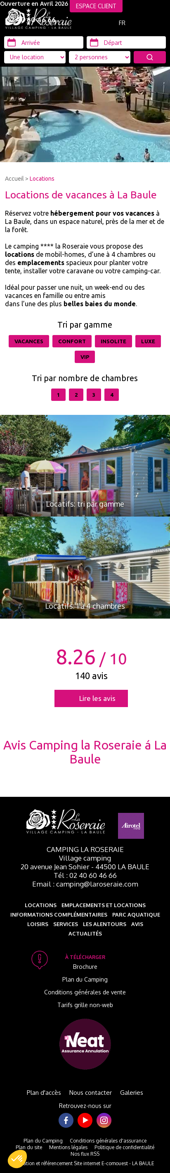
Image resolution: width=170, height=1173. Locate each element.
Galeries (131, 1092)
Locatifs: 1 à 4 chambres (85, 605)
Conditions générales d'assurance (108, 1141)
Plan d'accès (44, 1092)
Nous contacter (90, 1092)
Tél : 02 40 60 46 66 (85, 875)
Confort (72, 341)
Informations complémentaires (58, 914)
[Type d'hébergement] (99, 57)
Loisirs (37, 924)
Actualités (85, 933)
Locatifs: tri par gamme (85, 503)
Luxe (148, 341)
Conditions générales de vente (85, 992)
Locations (42, 178)
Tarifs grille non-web (85, 1004)
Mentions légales (68, 1147)
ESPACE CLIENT (96, 5)
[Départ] (126, 42)
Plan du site (29, 1147)
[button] (17, 1159)
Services (65, 924)
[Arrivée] (43, 42)
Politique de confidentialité (124, 1147)
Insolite (113, 341)
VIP (84, 357)
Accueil (14, 178)
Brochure (85, 966)
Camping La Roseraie (85, 849)
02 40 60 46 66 (31, 20)
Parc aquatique (136, 914)
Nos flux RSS (85, 1154)
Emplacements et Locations (103, 905)
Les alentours (104, 924)
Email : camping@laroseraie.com (85, 884)
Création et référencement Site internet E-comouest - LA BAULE (85, 1163)
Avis (137, 924)
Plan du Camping (85, 979)
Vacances (28, 341)
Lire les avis (97, 698)
